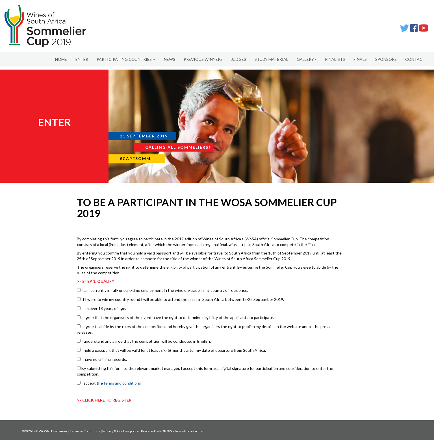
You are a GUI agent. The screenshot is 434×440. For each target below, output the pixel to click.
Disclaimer (59, 431)
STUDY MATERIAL (271, 59)
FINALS (360, 59)
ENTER (81, 59)
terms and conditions (122, 383)
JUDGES (238, 59)
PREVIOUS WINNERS (203, 59)
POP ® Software (171, 431)
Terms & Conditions (85, 431)
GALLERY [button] (307, 59)
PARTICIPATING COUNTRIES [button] (126, 59)
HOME (61, 59)
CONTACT (415, 59)
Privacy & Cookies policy (120, 431)
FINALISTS (335, 59)
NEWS (169, 59)
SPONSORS (386, 59)
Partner (198, 431)
